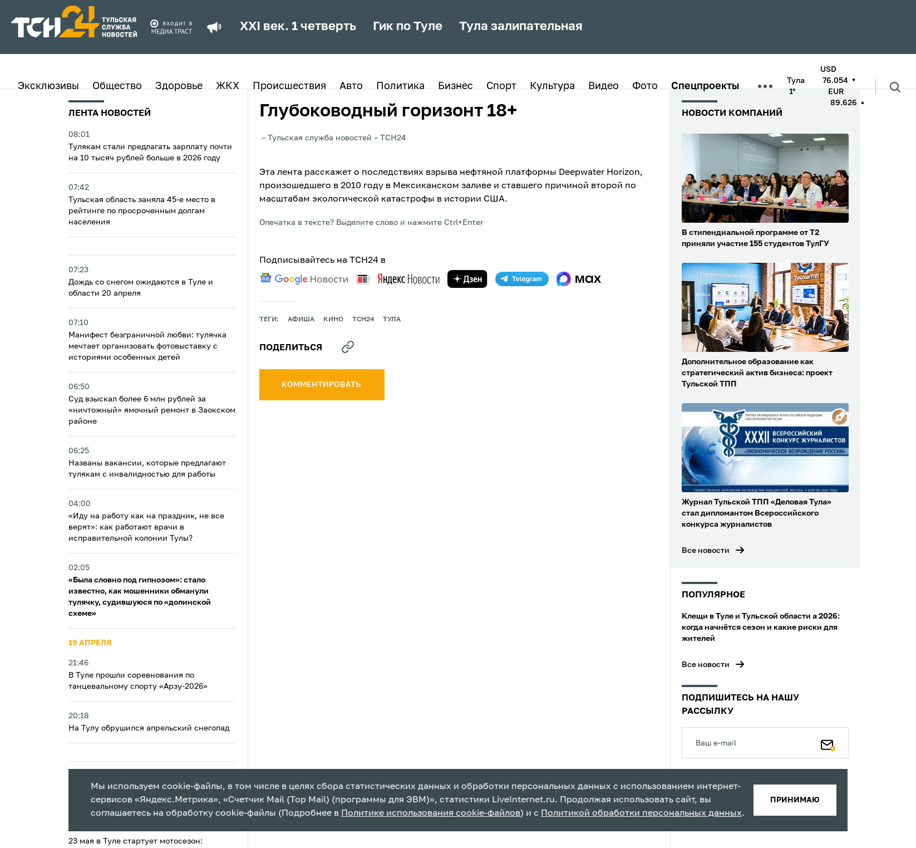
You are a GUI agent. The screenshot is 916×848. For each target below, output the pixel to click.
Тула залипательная (521, 27)
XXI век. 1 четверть (298, 27)
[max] (579, 279)
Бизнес (455, 86)
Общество (117, 86)
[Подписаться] (828, 742)
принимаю (795, 800)
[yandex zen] (467, 279)
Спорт (501, 86)
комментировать (322, 385)
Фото (645, 86)
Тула (392, 319)
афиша (301, 319)
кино (333, 319)
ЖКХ (227, 86)
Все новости (706, 551)
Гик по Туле (407, 27)
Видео (603, 86)
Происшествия (289, 86)
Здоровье (179, 86)
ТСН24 (363, 319)
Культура (552, 86)
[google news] (303, 279)
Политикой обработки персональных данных (641, 813)
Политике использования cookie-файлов (430, 813)
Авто (351, 86)
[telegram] (522, 279)
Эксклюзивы (48, 86)
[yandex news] (398, 279)
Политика (400, 86)
